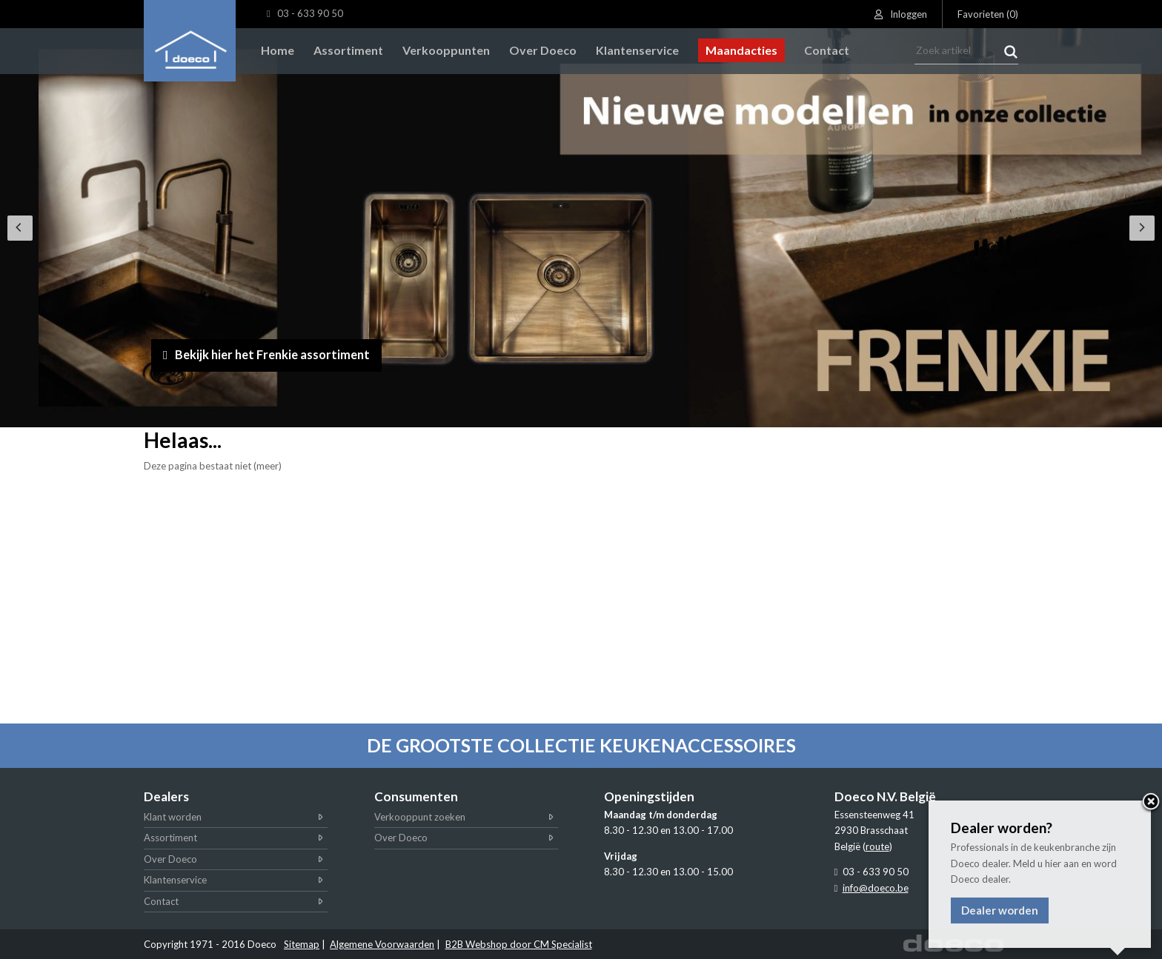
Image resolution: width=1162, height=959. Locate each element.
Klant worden (173, 817)
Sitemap (301, 944)
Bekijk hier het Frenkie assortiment (277, 353)
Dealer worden (999, 910)
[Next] (1142, 228)
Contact (161, 901)
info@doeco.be (876, 888)
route (877, 846)
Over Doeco (170, 859)
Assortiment (170, 837)
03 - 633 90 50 (305, 14)
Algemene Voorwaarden (382, 944)
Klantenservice (175, 880)
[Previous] (20, 228)
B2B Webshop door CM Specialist (518, 944)
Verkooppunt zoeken (419, 817)
